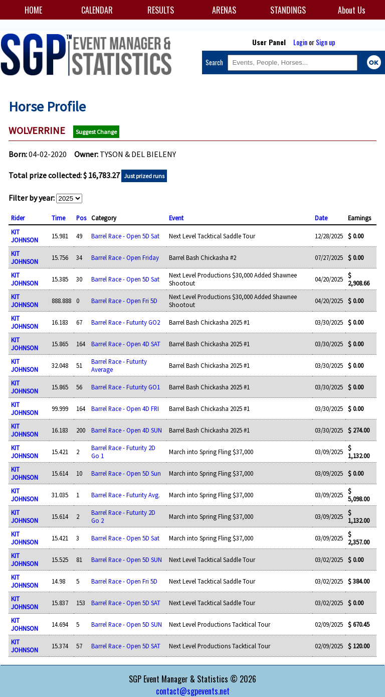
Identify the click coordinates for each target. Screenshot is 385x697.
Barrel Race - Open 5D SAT (125, 603)
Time (58, 218)
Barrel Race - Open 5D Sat (125, 236)
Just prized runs (144, 176)
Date (321, 218)
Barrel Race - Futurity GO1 (125, 387)
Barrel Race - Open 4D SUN (126, 430)
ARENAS (224, 10)
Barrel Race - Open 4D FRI (125, 408)
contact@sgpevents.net (193, 691)
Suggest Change (96, 131)
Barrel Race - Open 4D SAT (125, 344)
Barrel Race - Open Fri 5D (124, 301)
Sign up (325, 42)
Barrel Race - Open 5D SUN (126, 559)
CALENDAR (97, 10)
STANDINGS (288, 10)
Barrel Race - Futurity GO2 (125, 322)
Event (176, 218)
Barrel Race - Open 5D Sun (126, 473)
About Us (351, 10)
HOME (33, 10)
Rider (18, 218)
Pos (81, 218)
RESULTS (160, 10)
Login (300, 42)
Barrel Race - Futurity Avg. (125, 495)
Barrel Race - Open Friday (125, 257)
